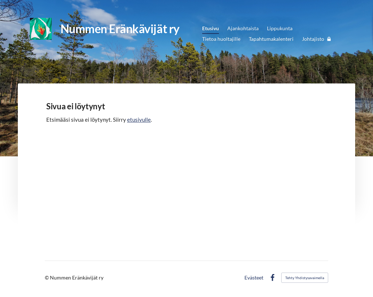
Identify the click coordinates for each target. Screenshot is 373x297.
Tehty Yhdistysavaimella (304, 277)
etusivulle (139, 119)
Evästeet (253, 277)
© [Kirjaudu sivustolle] (47, 277)
